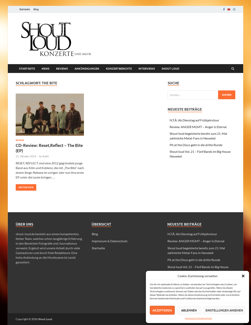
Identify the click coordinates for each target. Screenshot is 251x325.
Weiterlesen (24, 186)
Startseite (24, 9)
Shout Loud (45, 319)
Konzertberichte (119, 68)
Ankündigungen (87, 68)
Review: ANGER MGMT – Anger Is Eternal (198, 127)
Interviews (146, 68)
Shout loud (170, 68)
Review (20, 140)
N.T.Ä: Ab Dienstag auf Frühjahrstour (194, 120)
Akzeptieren (162, 310)
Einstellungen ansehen (224, 310)
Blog (36, 9)
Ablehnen (189, 310)
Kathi (46, 156)
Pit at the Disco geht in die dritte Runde (196, 145)
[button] (243, 276)
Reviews (62, 68)
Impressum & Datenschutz (198, 318)
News (45, 68)
